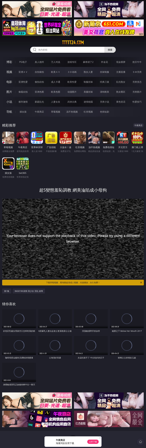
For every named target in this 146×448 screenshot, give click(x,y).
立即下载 (93, 441)
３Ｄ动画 (72, 71)
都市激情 (23, 101)
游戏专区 (72, 62)
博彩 (9, 62)
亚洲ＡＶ (23, 71)
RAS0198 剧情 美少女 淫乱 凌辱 (29, 291)
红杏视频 (88, 111)
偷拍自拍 (39, 81)
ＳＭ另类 (137, 71)
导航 (9, 112)
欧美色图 (55, 91)
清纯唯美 (104, 91)
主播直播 (120, 71)
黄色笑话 (120, 101)
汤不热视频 (72, 111)
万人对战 (55, 62)
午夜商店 (39, 111)
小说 (9, 102)
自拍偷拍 (39, 71)
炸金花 (104, 62)
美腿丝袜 (88, 91)
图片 (9, 92)
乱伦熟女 (120, 81)
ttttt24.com (73, 42)
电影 (9, 82)
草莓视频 (55, 111)
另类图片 (137, 91)
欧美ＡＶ (55, 71)
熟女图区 (120, 91)
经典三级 (104, 81)
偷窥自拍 (23, 91)
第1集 (6, 291)
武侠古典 (72, 101)
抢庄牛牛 (137, 62)
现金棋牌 (120, 62)
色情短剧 (104, 111)
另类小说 (104, 101)
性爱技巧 (137, 101)
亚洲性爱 (23, 81)
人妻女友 (55, 101)
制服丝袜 (88, 81)
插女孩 (23, 111)
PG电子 (23, 62)
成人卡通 (55, 81)
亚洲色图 (39, 91)
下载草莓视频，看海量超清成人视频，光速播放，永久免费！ (94, 282)
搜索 (110, 49)
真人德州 (39, 62)
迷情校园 (88, 101)
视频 (9, 72)
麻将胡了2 (88, 62)
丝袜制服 (104, 71)
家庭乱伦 (39, 101)
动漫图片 (72, 91)
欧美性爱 (72, 81)
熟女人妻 (88, 71)
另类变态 (137, 81)
